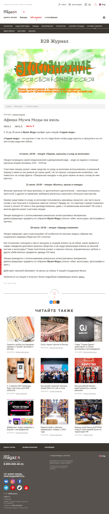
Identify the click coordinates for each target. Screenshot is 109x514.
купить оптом (10, 17)
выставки (22, 31)
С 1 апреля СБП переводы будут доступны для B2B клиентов (19, 388)
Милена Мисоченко (22, 352)
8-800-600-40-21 (14, 464)
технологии (61, 26)
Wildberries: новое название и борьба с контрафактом (20, 428)
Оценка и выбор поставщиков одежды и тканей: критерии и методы (20, 347)
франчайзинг (9, 31)
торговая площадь (76, 26)
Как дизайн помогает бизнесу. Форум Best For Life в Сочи (54, 387)
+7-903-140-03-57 (16, 505)
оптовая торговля (94, 26)
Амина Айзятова (21, 393)
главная (8, 106)
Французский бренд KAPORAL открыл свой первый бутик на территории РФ (88, 429)
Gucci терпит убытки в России (54, 345)
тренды (35, 26)
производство (47, 26)
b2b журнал (36, 17)
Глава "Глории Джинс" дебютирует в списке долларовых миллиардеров (87, 347)
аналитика (8, 26)
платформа (49, 447)
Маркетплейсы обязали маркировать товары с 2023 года (53, 429)
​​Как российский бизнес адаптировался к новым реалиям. (85, 388)
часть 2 (18, 126)
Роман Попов (88, 435)
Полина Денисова (56, 391)
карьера (31, 31)
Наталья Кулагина (19, 115)
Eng (103, 4)
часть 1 (7, 126)
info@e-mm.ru (12, 493)
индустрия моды (22, 26)
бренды (23, 17)
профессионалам (29, 447)
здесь (81, 277)
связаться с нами (24, 12)
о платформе (51, 17)
